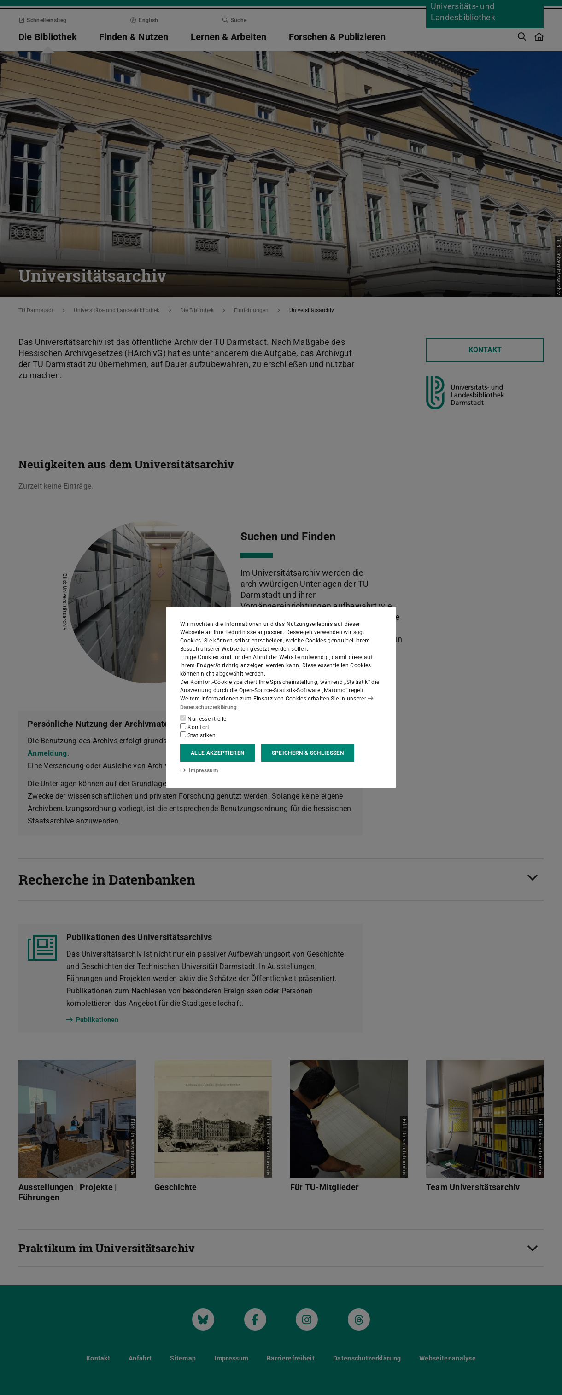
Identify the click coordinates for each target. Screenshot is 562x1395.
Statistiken (198, 735)
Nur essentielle (203, 718)
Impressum (198, 770)
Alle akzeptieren (217, 753)
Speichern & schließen (308, 753)
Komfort (195, 726)
